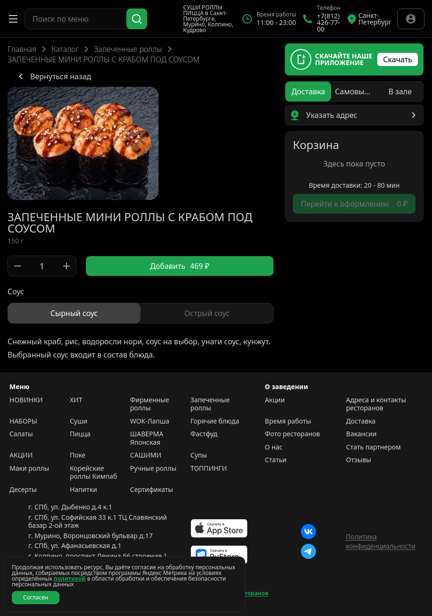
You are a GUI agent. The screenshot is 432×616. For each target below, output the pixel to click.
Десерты (23, 489)
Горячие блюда (215, 421)
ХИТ (76, 400)
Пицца (80, 434)
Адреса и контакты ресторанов (376, 404)
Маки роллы (29, 468)
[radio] (74, 313)
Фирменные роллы (149, 404)
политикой (70, 578)
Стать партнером (373, 447)
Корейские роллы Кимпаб (93, 472)
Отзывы (358, 460)
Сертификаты (151, 489)
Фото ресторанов (292, 434)
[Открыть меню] (13, 18)
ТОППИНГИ (209, 468)
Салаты (21, 434)
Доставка (361, 421)
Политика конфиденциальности (380, 541)
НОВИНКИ (25, 400)
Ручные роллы (153, 468)
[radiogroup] (141, 313)
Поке (77, 455)
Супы (199, 455)
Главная (22, 49)
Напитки (83, 489)
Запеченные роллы (128, 49)
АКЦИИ (21, 455)
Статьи (276, 460)
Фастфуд (204, 434)
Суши (78, 421)
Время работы (288, 421)
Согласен (35, 597)
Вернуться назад (53, 76)
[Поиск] (136, 18)
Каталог (65, 49)
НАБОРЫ (23, 421)
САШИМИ (145, 455)
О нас (274, 447)
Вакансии (361, 434)
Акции (275, 400)
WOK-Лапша (149, 421)
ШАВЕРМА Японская (146, 438)
